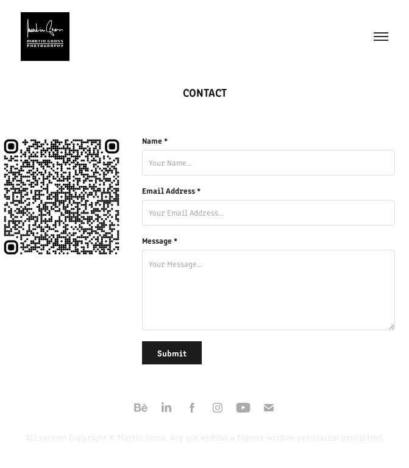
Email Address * (171, 190)
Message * (159, 240)
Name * (155, 140)
